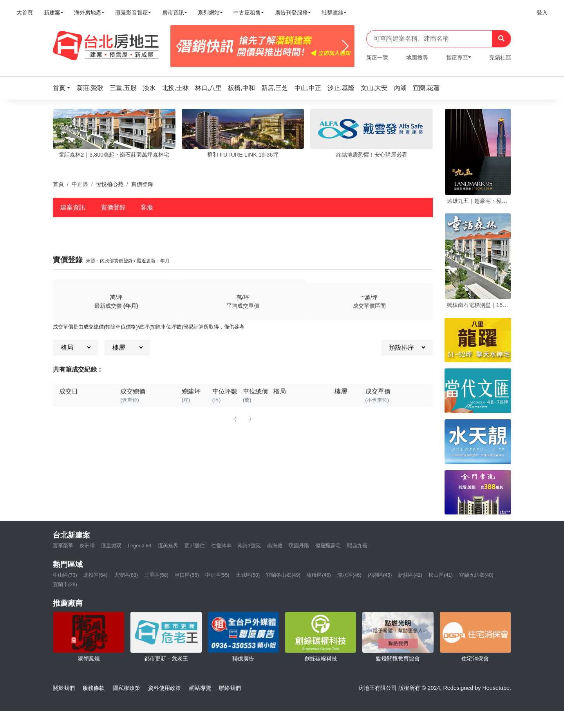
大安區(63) (126, 575)
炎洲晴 (87, 546)
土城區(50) (248, 575)
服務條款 (94, 688)
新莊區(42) (410, 575)
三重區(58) (156, 575)
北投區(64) (95, 575)
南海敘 (274, 546)
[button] (64, 88)
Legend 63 (140, 546)
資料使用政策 (164, 688)
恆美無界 (168, 546)
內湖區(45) (380, 575)
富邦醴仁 (194, 546)
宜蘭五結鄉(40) (476, 575)
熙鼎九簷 (357, 546)
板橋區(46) (319, 575)
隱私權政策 (126, 688)
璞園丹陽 (299, 546)
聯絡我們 (230, 688)
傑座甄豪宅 (328, 546)
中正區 (80, 184)
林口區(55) (187, 575)
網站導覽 (200, 688)
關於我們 (64, 688)
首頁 (58, 184)
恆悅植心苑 (109, 184)
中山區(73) (65, 575)
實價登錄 (113, 207)
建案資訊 (72, 207)
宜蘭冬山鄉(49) (283, 575)
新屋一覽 (377, 57)
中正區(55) (217, 575)
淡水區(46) (349, 575)
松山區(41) (440, 575)
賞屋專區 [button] (457, 57)
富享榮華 (63, 546)
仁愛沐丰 (221, 546)
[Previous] (179, 46)
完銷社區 (500, 57)
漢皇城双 (111, 546)
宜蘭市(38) (65, 584)
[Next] (345, 46)
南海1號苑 (249, 546)
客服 (147, 207)
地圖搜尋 (417, 57)
